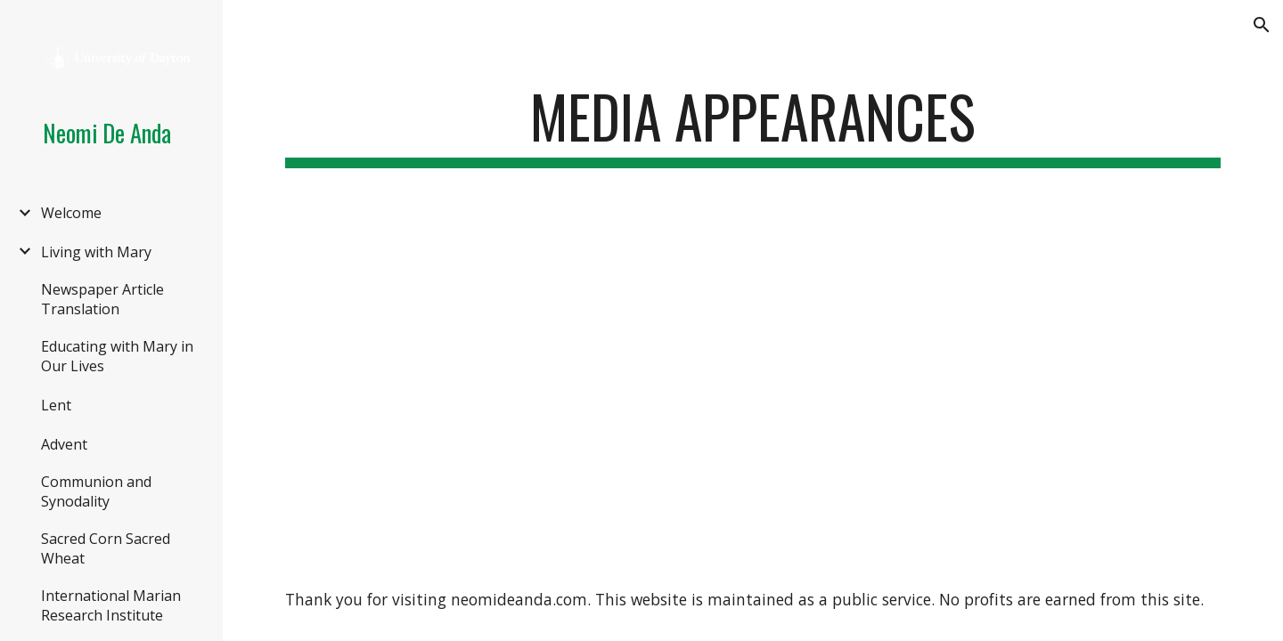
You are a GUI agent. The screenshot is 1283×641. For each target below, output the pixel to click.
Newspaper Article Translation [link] (102, 299)
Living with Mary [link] (96, 252)
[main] (753, 125)
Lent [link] (56, 405)
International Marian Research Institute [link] (111, 605)
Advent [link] (64, 444)
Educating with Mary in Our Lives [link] (117, 356)
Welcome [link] (71, 213)
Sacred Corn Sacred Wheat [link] (105, 548)
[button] (1261, 25)
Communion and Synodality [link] (96, 491)
